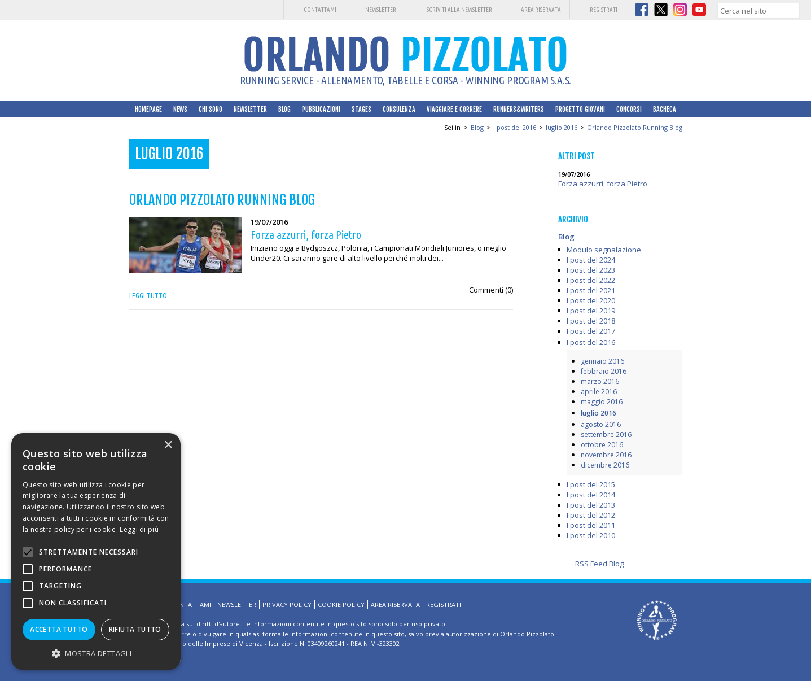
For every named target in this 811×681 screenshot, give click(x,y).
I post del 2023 (591, 270)
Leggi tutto (148, 295)
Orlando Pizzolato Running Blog (634, 127)
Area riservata (541, 9)
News (180, 109)
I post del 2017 (591, 331)
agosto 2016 (601, 424)
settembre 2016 (606, 434)
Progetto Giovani (580, 109)
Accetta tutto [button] (58, 629)
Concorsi (629, 109)
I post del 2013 (591, 505)
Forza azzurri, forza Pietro (602, 183)
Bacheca (664, 109)
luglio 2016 (561, 127)
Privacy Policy (287, 604)
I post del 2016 (514, 127)
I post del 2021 (591, 290)
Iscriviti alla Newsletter (458, 9)
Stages (361, 109)
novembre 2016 (606, 455)
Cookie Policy (341, 604)
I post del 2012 (591, 515)
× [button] (168, 445)
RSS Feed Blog (599, 563)
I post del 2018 (591, 321)
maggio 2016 (602, 402)
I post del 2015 (591, 484)
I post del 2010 (591, 535)
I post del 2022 (591, 280)
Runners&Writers (518, 109)
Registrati (603, 9)
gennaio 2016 (602, 361)
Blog (284, 109)
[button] (96, 653)
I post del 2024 (591, 260)
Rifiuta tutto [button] (135, 629)
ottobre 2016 (602, 444)
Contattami (320, 9)
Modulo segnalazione (604, 250)
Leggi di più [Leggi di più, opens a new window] (139, 529)
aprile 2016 (599, 391)
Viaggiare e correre (454, 109)
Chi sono (210, 109)
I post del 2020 (591, 300)
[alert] (96, 551)
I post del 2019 (591, 310)
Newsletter (380, 9)
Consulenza (399, 109)
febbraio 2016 (603, 371)
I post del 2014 (591, 495)
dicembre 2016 (605, 465)
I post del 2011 (591, 525)
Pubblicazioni (321, 109)
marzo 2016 (600, 381)
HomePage (148, 109)
